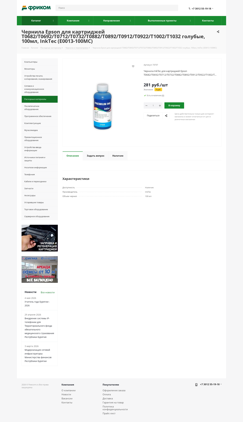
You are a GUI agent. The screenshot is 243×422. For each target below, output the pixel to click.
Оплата (107, 394)
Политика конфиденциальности (115, 408)
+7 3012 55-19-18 (201, 8)
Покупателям (111, 384)
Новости (66, 394)
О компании (69, 390)
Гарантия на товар (113, 402)
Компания (68, 384)
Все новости (48, 292)
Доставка (108, 398)
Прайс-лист (109, 413)
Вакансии (67, 398)
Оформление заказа (114, 390)
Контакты (67, 402)
